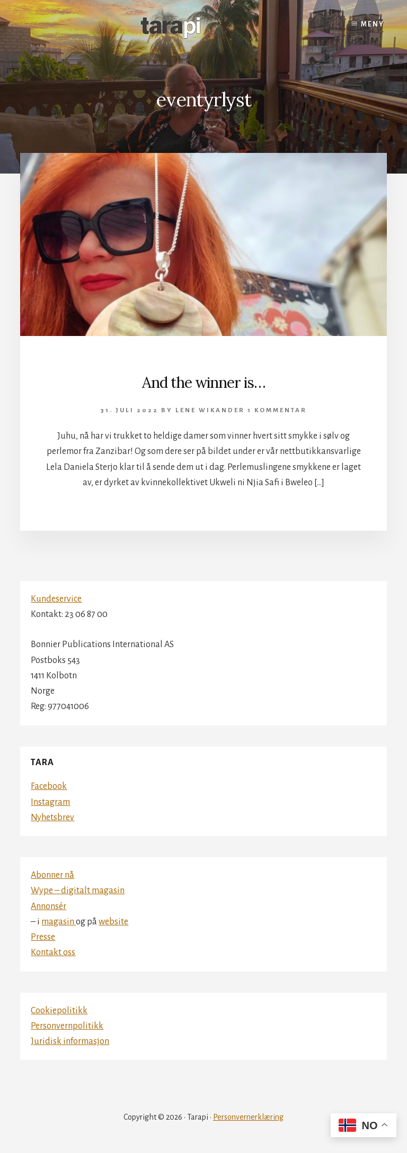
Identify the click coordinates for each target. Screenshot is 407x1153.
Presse (43, 937)
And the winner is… (204, 382)
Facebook (49, 786)
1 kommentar (277, 410)
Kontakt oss (53, 952)
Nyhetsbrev (52, 817)
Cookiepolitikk (59, 1010)
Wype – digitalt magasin (78, 890)
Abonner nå (52, 875)
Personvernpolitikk (67, 1026)
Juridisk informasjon (70, 1041)
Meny (372, 24)
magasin (58, 922)
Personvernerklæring (248, 1117)
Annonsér (48, 906)
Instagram (50, 802)
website (113, 922)
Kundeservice (56, 599)
